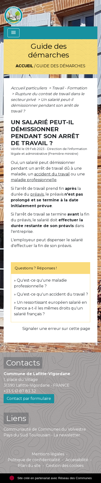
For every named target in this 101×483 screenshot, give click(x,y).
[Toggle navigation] (13, 32)
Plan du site (29, 465)
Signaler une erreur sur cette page (56, 328)
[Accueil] (13, 13)
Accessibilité (76, 460)
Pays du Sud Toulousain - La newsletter (42, 435)
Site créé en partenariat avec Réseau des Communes (50, 478)
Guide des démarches (60, 66)
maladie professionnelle (34, 180)
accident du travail (52, 174)
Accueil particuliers (29, 88)
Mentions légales (48, 454)
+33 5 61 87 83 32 (20, 391)
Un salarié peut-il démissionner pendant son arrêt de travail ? (45, 105)
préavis (37, 194)
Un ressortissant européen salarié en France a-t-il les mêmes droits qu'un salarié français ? (50, 308)
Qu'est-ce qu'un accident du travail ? (52, 294)
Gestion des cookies (64, 465)
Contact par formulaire (29, 398)
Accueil (24, 66)
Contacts (23, 362)
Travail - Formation (69, 88)
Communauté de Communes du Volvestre (45, 429)
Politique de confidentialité (34, 460)
